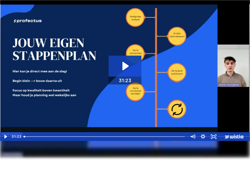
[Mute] (193, 136)
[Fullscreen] (213, 136)
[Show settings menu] (203, 136)
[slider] (104, 136)
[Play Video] (5, 136)
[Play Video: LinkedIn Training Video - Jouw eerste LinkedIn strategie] (125, 66)
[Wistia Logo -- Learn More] (234, 136)
